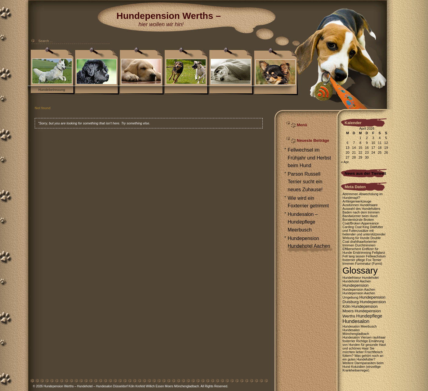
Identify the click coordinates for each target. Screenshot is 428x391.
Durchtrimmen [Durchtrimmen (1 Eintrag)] (365, 245)
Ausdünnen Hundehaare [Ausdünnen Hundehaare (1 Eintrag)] (360, 205)
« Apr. (345, 162)
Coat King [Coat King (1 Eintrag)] (362, 227)
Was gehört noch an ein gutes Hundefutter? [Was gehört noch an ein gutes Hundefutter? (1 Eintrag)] (362, 357)
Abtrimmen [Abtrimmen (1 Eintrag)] (350, 194)
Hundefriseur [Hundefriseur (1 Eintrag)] (351, 277)
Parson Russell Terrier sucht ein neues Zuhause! (305, 181)
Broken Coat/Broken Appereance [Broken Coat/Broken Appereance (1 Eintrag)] (360, 221)
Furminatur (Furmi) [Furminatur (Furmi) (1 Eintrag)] (368, 263)
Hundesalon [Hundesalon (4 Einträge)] (355, 321)
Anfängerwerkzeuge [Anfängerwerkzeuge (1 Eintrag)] (356, 201)
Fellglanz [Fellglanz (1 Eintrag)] (378, 252)
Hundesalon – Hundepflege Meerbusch (303, 222)
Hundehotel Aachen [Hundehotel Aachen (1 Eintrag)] (356, 281)
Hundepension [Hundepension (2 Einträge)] (355, 285)
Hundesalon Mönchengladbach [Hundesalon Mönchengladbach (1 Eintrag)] (355, 331)
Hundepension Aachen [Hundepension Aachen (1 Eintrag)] (358, 289)
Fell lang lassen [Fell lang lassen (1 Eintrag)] (353, 256)
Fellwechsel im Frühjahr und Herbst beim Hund (309, 157)
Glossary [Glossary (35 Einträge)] (360, 270)
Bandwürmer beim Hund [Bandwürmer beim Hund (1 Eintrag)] (359, 216)
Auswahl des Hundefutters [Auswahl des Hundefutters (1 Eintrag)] (361, 208)
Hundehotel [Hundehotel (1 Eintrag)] (370, 277)
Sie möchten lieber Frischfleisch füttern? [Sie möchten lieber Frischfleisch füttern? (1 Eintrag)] (362, 351)
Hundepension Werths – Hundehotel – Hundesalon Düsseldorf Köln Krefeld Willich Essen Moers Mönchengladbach (121, 386)
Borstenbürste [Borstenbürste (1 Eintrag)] (352, 219)
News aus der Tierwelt (365, 173)
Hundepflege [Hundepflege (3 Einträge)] (369, 315)
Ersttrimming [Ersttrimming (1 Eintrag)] (362, 252)
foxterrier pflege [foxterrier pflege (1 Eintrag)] (353, 260)
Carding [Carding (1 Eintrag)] (348, 227)
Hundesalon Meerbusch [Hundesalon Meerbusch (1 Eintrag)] (359, 326)
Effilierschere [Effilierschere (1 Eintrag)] (351, 249)
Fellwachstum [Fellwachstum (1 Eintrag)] (376, 256)
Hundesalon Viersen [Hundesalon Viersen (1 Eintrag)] (357, 337)
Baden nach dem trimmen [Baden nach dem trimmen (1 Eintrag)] (361, 212)
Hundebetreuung (51, 89)
